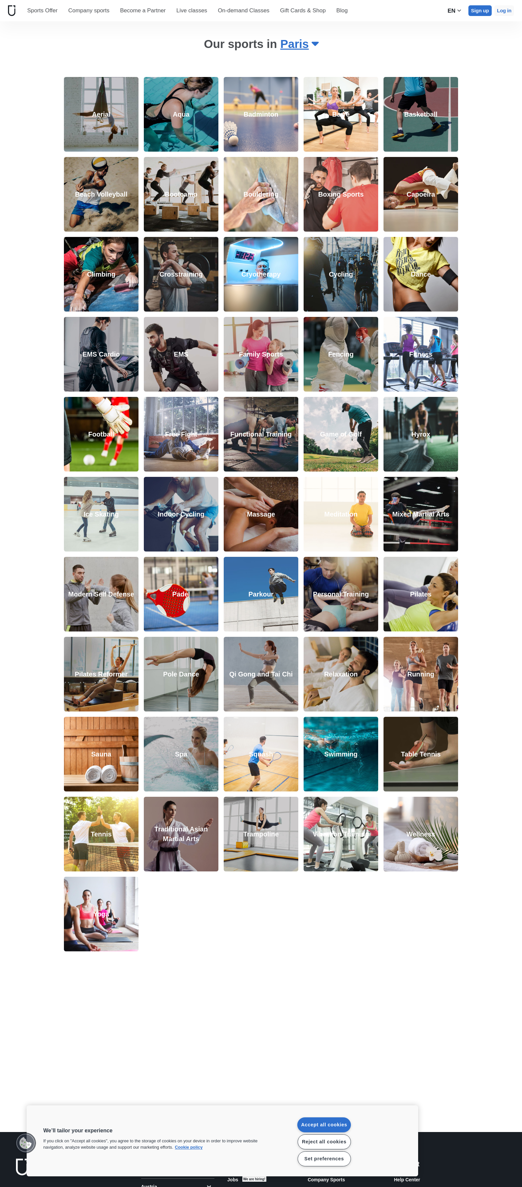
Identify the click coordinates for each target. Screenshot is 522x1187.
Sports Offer (42, 10)
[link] (101, 114)
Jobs (232, 1179)
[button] (25, 1143)
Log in (504, 10)
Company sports (89, 10)
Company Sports (326, 1179)
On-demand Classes (243, 10)
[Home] (10, 10)
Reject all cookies (324, 1141)
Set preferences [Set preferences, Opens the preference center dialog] (324, 1158)
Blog (342, 10)
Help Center (407, 1179)
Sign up (480, 10)
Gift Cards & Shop (303, 10)
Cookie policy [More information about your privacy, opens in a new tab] (188, 1147)
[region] (222, 1140)
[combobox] (299, 44)
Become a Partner (143, 10)
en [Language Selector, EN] (454, 10)
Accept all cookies (324, 1124)
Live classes (191, 10)
